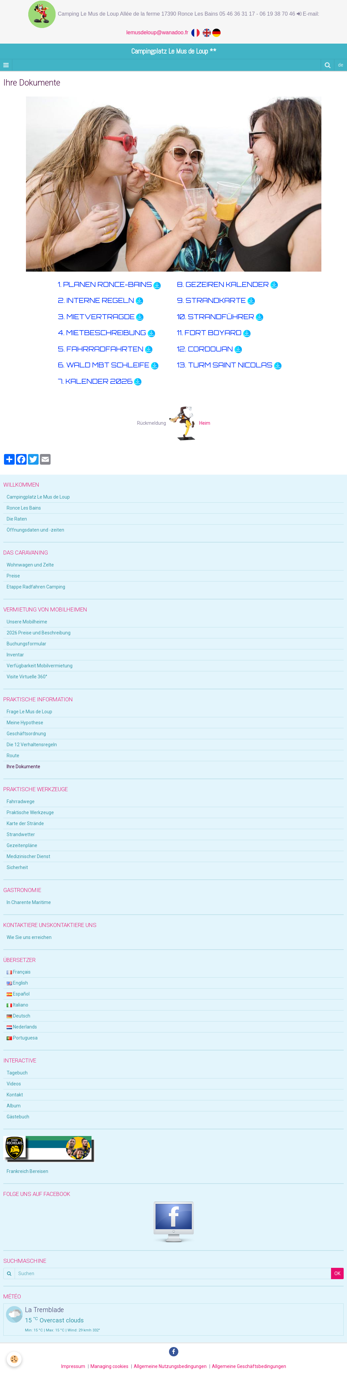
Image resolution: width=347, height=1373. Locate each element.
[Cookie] (14, 1359)
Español (18, 994)
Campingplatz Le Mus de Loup (38, 497)
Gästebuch (18, 1116)
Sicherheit (17, 867)
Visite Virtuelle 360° (27, 676)
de (340, 65)
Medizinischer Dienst (28, 856)
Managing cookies (109, 1366)
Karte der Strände (25, 823)
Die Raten (17, 519)
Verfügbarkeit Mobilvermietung (40, 665)
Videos (14, 1083)
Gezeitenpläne (22, 845)
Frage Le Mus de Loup (29, 711)
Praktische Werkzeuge (30, 812)
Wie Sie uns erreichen (29, 937)
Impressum (73, 1366)
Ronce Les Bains (24, 508)
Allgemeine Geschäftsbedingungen (249, 1366)
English (17, 983)
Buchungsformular (26, 643)
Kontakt (15, 1094)
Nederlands (22, 1027)
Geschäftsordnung (26, 733)
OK (337, 1273)
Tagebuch (17, 1072)
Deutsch (18, 1016)
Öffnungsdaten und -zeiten (35, 530)
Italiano (17, 1005)
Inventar (15, 654)
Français (19, 972)
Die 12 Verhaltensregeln (32, 744)
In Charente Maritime (29, 902)
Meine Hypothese (25, 722)
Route (13, 755)
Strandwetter (21, 834)
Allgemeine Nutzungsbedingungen (170, 1366)
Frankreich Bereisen (27, 1171)
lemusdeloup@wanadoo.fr (158, 32)
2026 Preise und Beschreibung (39, 632)
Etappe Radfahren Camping (36, 586)
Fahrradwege (21, 801)
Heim (189, 423)
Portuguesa (22, 1037)
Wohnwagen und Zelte (30, 565)
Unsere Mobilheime (27, 621)
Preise (13, 575)
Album (14, 1105)
